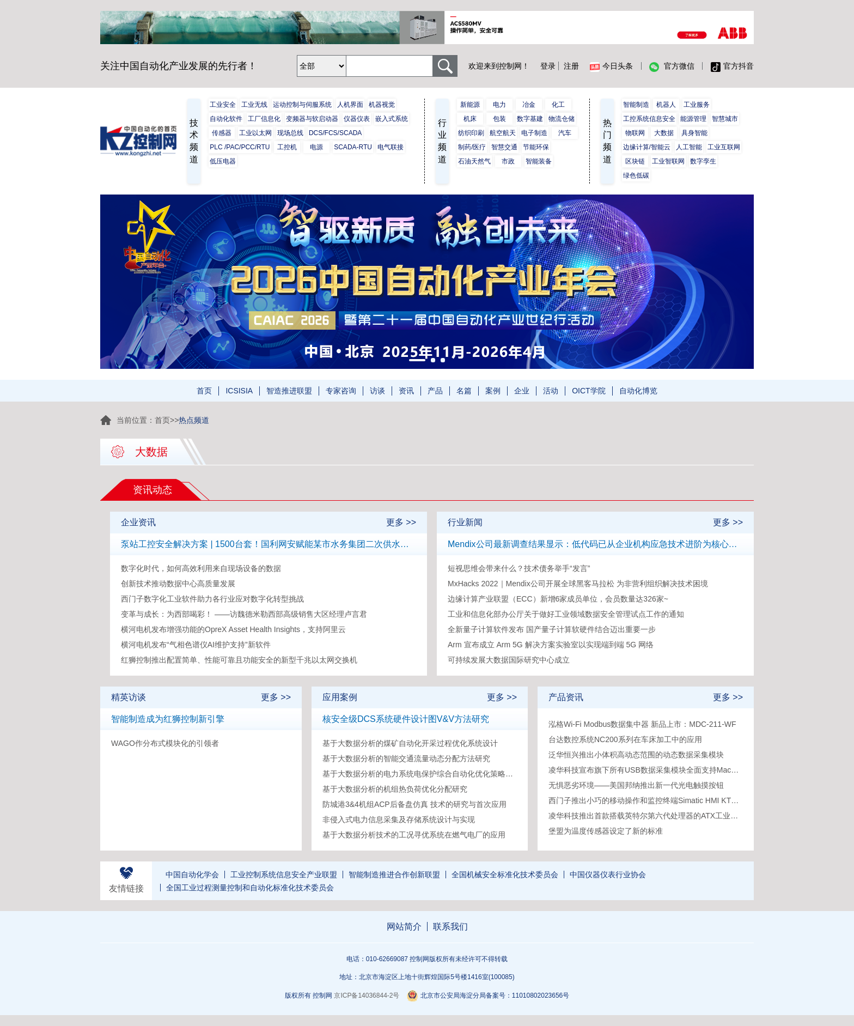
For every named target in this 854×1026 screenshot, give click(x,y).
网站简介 (404, 926)
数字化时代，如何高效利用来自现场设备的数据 (201, 568)
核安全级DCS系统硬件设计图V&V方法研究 (405, 719)
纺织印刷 (471, 133)
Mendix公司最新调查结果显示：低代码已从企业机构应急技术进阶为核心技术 (595, 544)
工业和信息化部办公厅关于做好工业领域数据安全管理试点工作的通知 (566, 614)
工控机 (287, 147)
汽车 (564, 133)
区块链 (635, 161)
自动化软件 (226, 119)
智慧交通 (504, 147)
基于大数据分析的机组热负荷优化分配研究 (394, 789)
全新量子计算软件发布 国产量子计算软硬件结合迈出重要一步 (552, 629)
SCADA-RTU (353, 147)
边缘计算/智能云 (646, 147)
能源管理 (693, 119)
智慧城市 (725, 119)
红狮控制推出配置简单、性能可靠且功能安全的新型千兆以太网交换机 (239, 659)
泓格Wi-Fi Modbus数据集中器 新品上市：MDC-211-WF (642, 724)
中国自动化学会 (192, 874)
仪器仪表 (357, 119)
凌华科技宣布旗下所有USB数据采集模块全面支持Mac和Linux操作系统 (645, 770)
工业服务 (697, 104)
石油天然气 (474, 161)
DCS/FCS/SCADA (335, 133)
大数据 (664, 133)
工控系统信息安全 (649, 119)
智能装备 (539, 161)
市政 (508, 161)
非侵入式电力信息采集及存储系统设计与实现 (398, 819)
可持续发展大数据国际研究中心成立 (509, 659)
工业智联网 (668, 161)
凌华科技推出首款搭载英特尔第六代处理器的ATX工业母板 (645, 815)
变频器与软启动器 (312, 119)
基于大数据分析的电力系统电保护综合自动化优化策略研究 (419, 773)
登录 (548, 66)
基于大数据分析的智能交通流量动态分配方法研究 (406, 758)
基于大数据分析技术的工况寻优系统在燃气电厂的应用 (413, 834)
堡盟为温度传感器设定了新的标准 (605, 831)
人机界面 (350, 104)
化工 (558, 104)
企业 (521, 390)
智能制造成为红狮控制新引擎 (167, 719)
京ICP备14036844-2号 (366, 995)
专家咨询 (341, 390)
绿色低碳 (636, 175)
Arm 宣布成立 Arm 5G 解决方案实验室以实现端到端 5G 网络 (551, 644)
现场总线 (290, 133)
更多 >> (401, 522)
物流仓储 (561, 119)
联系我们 (450, 926)
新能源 (470, 104)
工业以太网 (255, 133)
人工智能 (689, 147)
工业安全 (223, 104)
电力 (499, 104)
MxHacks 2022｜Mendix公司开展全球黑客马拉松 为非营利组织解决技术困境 (578, 583)
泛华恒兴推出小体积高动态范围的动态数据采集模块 (636, 754)
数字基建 (530, 119)
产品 (435, 390)
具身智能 (694, 133)
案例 (493, 390)
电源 (316, 147)
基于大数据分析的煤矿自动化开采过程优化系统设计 (410, 743)
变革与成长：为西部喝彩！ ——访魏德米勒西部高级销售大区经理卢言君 (244, 614)
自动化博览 (638, 390)
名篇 (464, 390)
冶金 (528, 104)
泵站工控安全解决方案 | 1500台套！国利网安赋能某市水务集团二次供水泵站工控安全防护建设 (268, 544)
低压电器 (223, 161)
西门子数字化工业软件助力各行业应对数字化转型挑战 (212, 598)
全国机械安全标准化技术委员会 (505, 874)
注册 (571, 66)
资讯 (406, 390)
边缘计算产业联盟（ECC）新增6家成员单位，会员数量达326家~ (558, 598)
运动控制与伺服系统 (302, 104)
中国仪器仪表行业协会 (608, 874)
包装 (499, 119)
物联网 (635, 133)
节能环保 (536, 147)
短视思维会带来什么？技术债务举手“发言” (519, 568)
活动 (550, 390)
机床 (470, 119)
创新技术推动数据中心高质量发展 (178, 583)
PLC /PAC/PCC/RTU (240, 147)
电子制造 (534, 133)
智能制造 (636, 104)
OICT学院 (588, 390)
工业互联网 (723, 147)
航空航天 (503, 133)
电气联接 (390, 147)
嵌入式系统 (391, 119)
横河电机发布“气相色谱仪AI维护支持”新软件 (196, 644)
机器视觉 (382, 104)
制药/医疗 (472, 147)
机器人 (666, 104)
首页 (204, 390)
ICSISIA (239, 390)
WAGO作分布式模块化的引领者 (165, 743)
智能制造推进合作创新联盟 (394, 874)
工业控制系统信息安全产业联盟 (283, 874)
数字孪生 (703, 161)
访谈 (377, 390)
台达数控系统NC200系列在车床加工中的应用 (625, 739)
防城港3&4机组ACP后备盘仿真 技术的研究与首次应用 (414, 804)
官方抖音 (732, 66)
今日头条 (611, 66)
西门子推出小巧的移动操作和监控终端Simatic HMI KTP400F (645, 800)
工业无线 (254, 104)
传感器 (221, 133)
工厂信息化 (264, 119)
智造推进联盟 (289, 390)
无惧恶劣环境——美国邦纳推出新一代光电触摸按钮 (636, 785)
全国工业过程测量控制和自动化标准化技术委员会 (250, 887)
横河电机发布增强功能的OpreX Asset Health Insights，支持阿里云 (233, 629)
